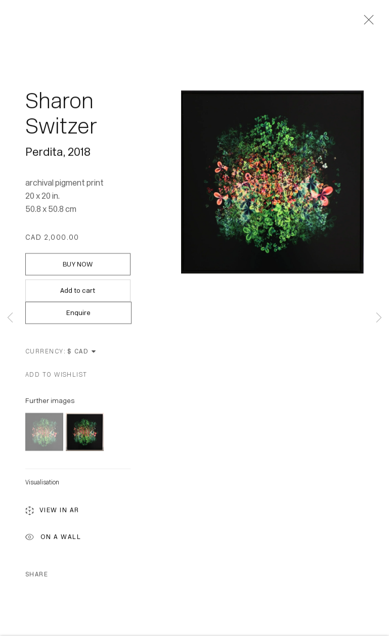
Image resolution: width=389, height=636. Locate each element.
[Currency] (82, 352)
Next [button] (379, 318)
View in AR (52, 512)
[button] (56, 375)
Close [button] (366, 22)
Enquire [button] (78, 313)
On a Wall (53, 539)
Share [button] (36, 575)
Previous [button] (10, 318)
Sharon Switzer (61, 114)
